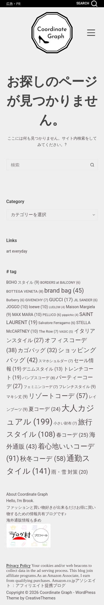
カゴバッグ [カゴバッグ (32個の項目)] (37, 350)
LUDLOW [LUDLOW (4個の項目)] (57, 307)
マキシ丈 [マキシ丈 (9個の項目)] (17, 396)
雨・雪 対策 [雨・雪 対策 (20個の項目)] (69, 472)
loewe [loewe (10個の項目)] (38, 306)
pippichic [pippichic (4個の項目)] (70, 315)
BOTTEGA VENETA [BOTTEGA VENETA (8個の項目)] (25, 291)
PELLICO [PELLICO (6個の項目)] (52, 315)
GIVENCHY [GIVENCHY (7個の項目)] (36, 300)
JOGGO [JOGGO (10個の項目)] (17, 306)
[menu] (91, 32)
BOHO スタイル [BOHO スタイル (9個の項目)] (22, 282)
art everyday (16, 251)
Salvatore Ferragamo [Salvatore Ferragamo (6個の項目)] (56, 323)
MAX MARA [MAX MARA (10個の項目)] (27, 314)
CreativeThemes (41, 598)
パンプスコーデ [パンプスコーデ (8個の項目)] (38, 378)
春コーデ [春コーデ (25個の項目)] (72, 435)
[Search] (86, 4)
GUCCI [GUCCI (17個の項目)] (61, 299)
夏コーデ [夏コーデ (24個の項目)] (44, 409)
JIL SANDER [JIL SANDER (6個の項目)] (86, 300)
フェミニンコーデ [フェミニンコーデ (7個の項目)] (41, 387)
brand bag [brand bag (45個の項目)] (64, 290)
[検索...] (46, 164)
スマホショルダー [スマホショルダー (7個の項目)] (56, 361)
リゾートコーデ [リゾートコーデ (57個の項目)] (58, 396)
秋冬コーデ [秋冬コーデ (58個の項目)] (43, 459)
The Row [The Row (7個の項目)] (48, 331)
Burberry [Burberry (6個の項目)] (15, 300)
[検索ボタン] (92, 164)
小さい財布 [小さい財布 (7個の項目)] (65, 423)
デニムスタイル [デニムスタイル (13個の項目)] (42, 369)
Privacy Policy (18, 565)
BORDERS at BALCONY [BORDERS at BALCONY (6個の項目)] (60, 282)
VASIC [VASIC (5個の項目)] (66, 332)
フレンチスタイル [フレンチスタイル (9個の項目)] (77, 386)
